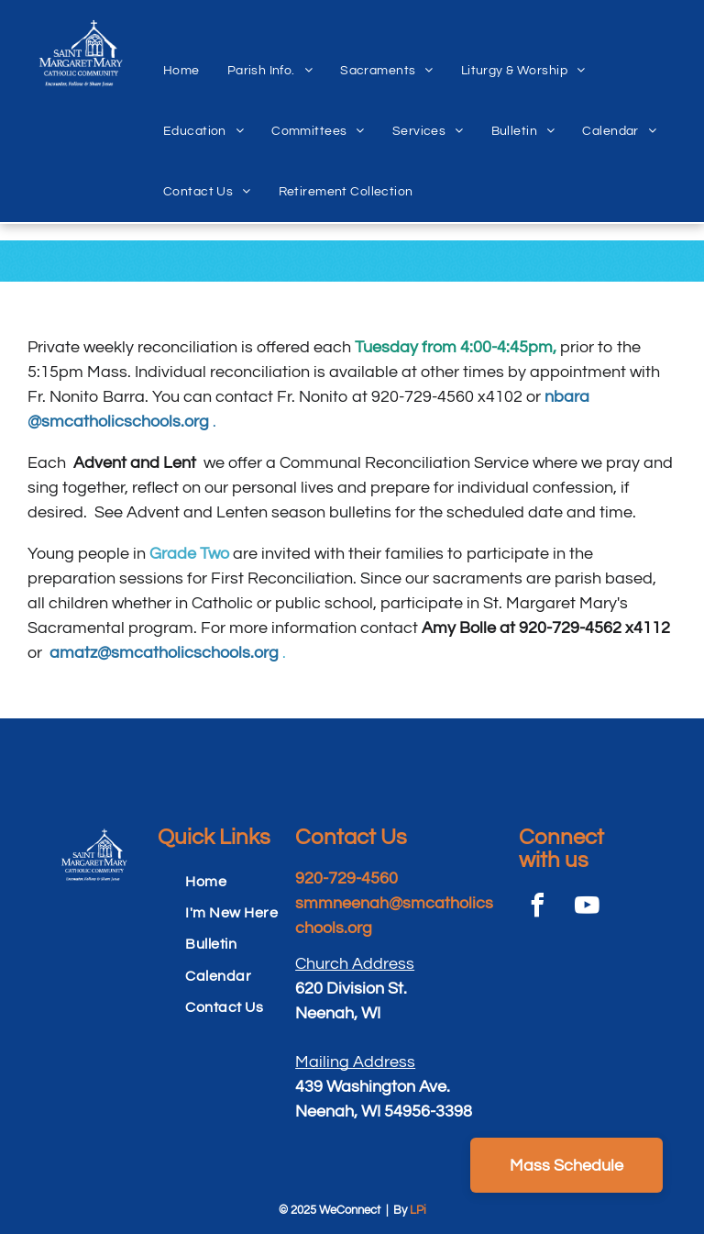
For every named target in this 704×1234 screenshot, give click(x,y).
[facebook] (537, 907)
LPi (418, 1210)
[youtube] (586, 907)
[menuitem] (181, 50)
